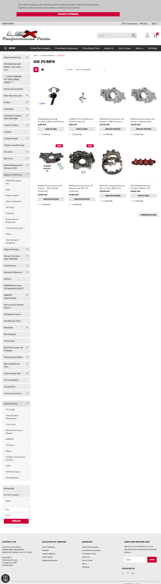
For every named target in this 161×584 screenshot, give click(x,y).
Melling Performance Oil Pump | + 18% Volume (142, 114)
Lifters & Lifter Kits (13, 195)
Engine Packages (11, 243)
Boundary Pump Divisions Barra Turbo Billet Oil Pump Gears (112, 180)
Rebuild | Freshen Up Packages (13, 342)
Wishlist (144, 17)
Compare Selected (148, 209)
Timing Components (14, 222)
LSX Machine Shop (12, 315)
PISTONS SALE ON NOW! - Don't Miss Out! (12, 61)
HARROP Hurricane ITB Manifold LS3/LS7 (13, 280)
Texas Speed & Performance (12, 410)
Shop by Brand (10, 397)
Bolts (8, 183)
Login (44, 547)
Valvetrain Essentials (13, 83)
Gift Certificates (130, 17)
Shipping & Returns (49, 554)
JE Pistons (10, 439)
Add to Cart (51, 123)
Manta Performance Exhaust (14, 425)
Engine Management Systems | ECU (13, 160)
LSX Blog (152, 42)
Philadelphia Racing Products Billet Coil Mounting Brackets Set (141, 180)
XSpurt (9, 445)
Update (16, 514)
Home (35, 49)
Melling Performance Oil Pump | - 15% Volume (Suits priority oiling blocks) (50, 180)
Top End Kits (9, 380)
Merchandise (10, 328)
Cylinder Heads (11, 132)
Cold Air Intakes (11, 119)
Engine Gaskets (12, 189)
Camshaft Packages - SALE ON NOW (13, 110)
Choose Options (113, 123)
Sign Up (52, 547)
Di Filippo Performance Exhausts (15, 452)
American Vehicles (12, 51)
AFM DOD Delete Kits (13, 175)
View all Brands (12, 471)
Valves (8, 228)
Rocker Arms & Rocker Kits (12, 214)
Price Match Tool (91, 42)
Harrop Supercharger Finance (14, 300)
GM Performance (13, 465)
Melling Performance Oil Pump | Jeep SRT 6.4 (81, 180)
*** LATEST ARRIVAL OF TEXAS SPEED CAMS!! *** (13, 73)
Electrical (8, 152)
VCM (8, 459)
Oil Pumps (10, 201)
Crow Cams (11, 418)
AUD (155, 17)
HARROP (9, 433)
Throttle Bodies (11, 374)
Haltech (7, 272)
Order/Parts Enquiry (40, 42)
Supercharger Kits (12, 367)
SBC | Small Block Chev (12, 359)
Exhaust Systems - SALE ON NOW (12, 251)
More (139, 42)
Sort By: (69, 63)
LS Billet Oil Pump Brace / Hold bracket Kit (81, 114)
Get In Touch (124, 42)
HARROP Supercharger (10, 290)
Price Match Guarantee (66, 42)
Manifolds (8, 321)
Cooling (7, 125)
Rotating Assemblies (13, 351)
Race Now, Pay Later (13, 89)
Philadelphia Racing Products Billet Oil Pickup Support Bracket (50, 114)
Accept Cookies (118, 6)
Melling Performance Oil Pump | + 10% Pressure (111, 114)
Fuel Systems (10, 259)
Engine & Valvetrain (13, 168)
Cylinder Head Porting (14, 139)
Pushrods (10, 207)
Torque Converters (13, 387)
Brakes (7, 96)
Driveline (8, 145)
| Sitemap (32, 579)
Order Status (47, 551)
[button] (16, 495)
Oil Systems (9, 335)
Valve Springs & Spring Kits (12, 235)
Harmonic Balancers (13, 266)
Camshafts (9, 103)
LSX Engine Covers (12, 308)
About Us (108, 42)
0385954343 (8, 17)
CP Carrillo (10, 403)
